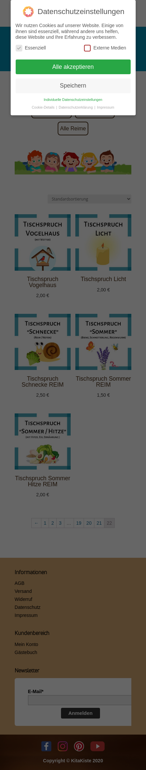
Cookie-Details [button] (43, 107)
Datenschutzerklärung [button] (76, 107)
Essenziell (31, 47)
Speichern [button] (73, 85)
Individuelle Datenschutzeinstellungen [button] (73, 99)
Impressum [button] (105, 107)
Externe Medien (105, 47)
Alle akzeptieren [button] (73, 66)
